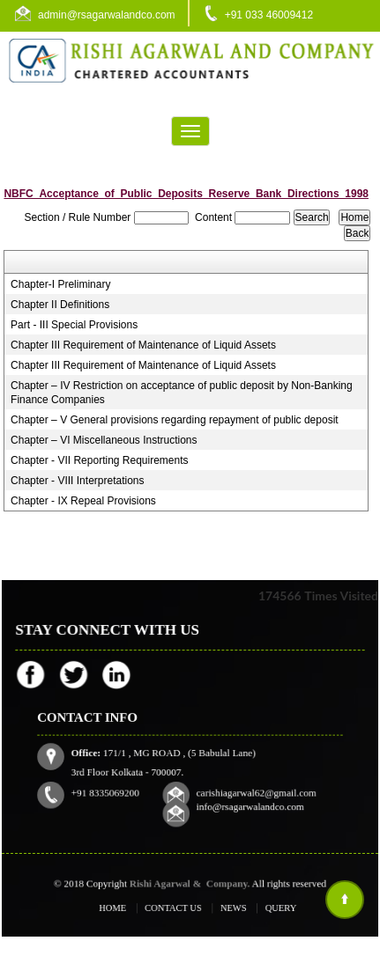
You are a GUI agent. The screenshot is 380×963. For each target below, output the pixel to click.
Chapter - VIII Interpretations (77, 480)
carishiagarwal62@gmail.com (240, 777)
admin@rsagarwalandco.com (106, 15)
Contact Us (177, 907)
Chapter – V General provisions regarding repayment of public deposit (175, 420)
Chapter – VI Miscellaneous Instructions (104, 440)
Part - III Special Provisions (74, 325)
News (222, 907)
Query (259, 907)
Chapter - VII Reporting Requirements (99, 460)
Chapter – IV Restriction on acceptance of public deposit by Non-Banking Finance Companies (182, 392)
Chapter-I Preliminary (60, 284)
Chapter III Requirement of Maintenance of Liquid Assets (143, 345)
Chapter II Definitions (60, 304)
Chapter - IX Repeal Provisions (83, 501)
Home (132, 907)
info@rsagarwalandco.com (235, 788)
